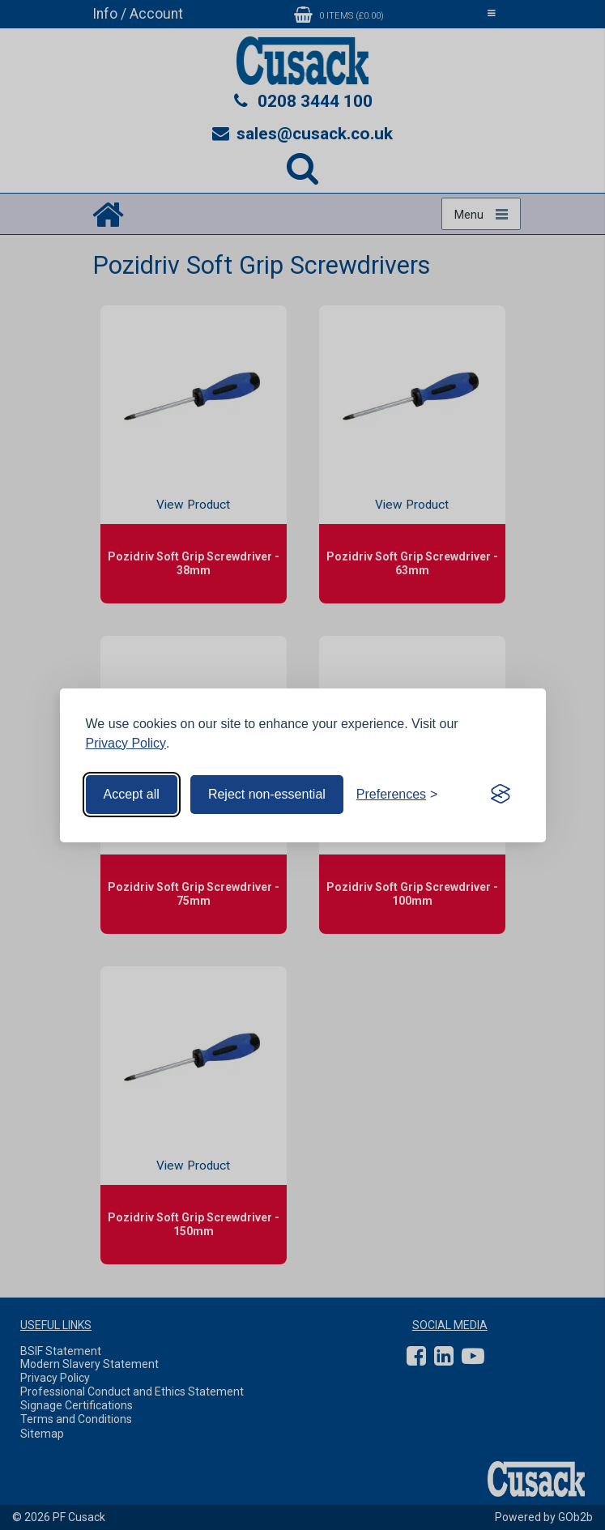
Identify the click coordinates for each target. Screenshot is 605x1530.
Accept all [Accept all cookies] (132, 794)
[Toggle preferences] (397, 794)
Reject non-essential (267, 794)
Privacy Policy (126, 743)
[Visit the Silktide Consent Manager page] (500, 794)
